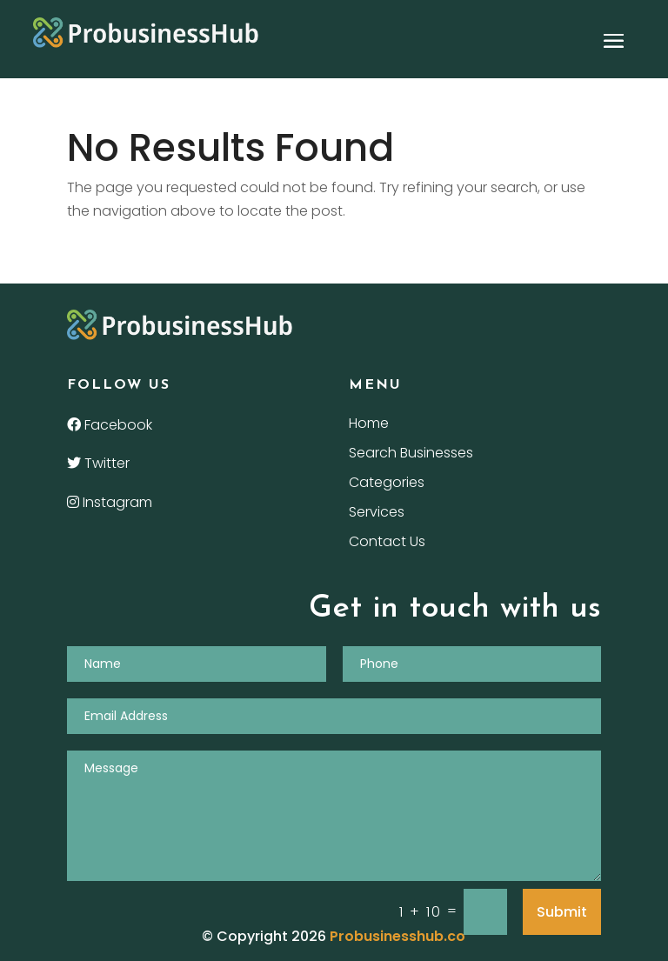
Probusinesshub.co (397, 936)
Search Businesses (411, 455)
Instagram (109, 502)
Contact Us (387, 543)
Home (369, 425)
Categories (386, 484)
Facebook (109, 425)
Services (376, 514)
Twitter (98, 463)
